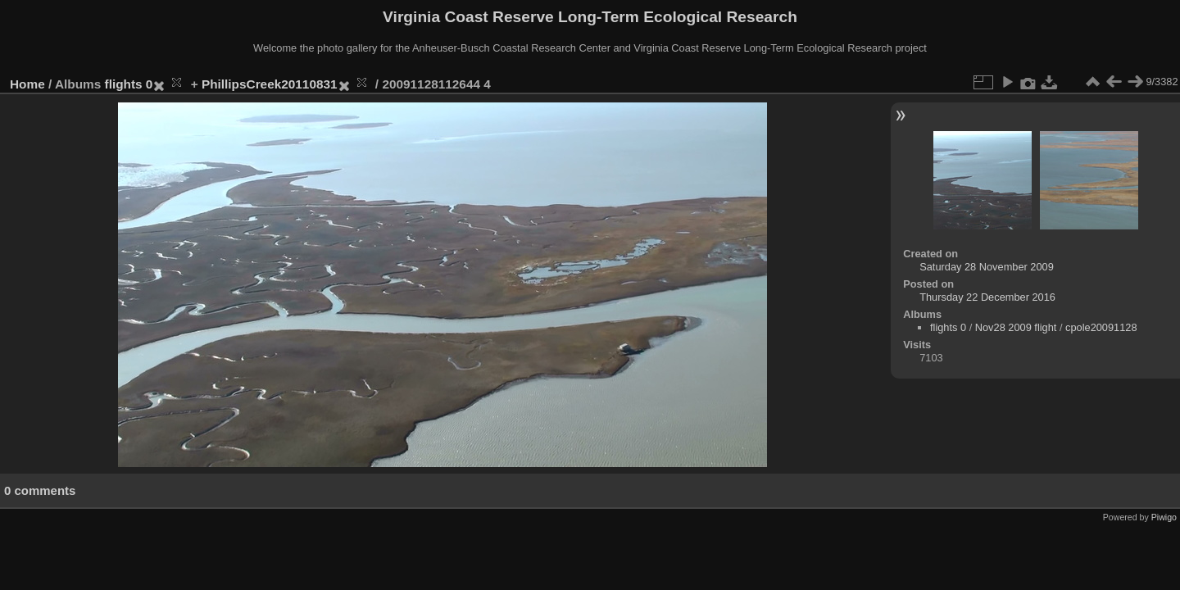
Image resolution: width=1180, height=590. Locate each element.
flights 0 (129, 84)
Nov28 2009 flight (1016, 327)
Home (27, 84)
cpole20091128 (1101, 327)
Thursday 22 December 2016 (987, 297)
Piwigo (1164, 517)
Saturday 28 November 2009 (986, 267)
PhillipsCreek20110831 (270, 84)
